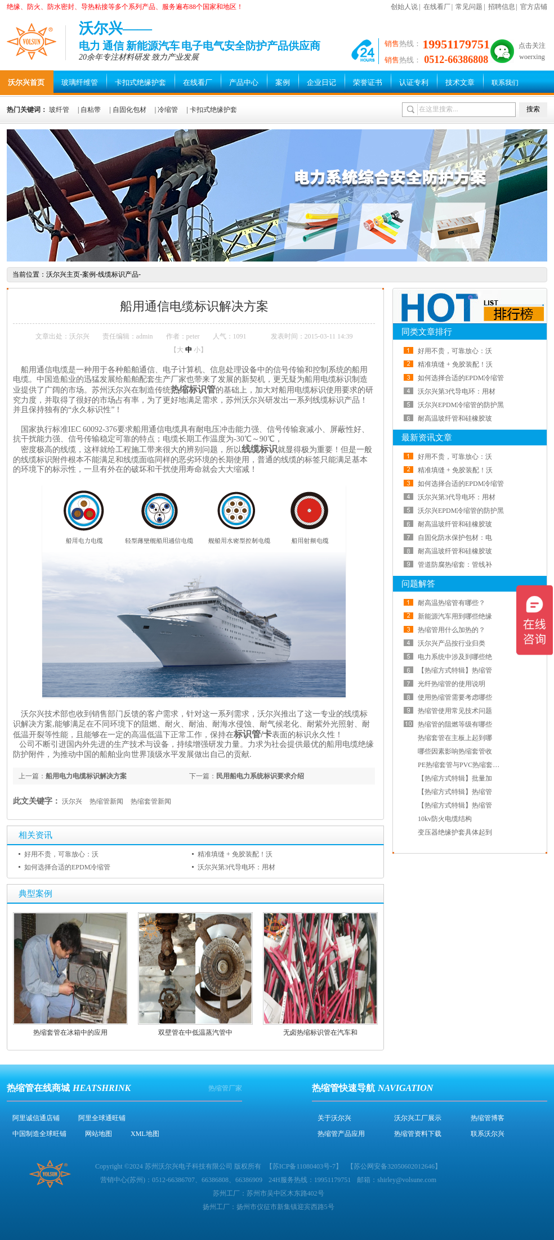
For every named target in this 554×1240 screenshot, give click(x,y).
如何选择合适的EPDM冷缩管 (67, 867)
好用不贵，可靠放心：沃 (61, 854)
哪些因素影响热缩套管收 (455, 751)
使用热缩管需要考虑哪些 (455, 697)
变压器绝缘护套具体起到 (455, 832)
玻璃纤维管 (79, 82)
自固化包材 (129, 110)
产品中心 (243, 82)
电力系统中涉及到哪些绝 (455, 657)
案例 (282, 82)
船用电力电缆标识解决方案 (86, 776)
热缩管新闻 (106, 801)
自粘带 (91, 110)
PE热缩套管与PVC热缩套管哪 (462, 765)
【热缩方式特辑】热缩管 (455, 670)
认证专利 (413, 82)
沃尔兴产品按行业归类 (451, 643)
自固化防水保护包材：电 (455, 538)
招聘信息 (501, 7)
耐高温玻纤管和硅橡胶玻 (455, 418)
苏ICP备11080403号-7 (304, 1166)
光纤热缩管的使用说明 (451, 684)
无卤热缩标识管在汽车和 (320, 1032)
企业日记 (321, 82)
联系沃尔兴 (487, 1134)
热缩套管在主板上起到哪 (455, 738)
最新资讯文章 (426, 437)
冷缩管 (168, 110)
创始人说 (404, 7)
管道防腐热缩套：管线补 (455, 565)
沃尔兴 (72, 801)
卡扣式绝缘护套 (140, 82)
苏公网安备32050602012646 (394, 1166)
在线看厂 (436, 7)
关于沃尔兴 (334, 1118)
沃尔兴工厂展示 (417, 1118)
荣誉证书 (367, 82)
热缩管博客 (487, 1118)
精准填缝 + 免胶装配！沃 (235, 854)
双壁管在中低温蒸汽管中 (195, 1032)
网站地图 (98, 1134)
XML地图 (145, 1134)
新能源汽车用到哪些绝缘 (455, 616)
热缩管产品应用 (341, 1134)
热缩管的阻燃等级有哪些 (455, 724)
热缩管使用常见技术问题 (455, 711)
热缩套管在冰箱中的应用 (70, 1032)
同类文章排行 (426, 331)
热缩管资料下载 (417, 1134)
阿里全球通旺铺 (102, 1118)
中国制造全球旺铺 (39, 1134)
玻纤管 (59, 110)
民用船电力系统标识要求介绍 (260, 776)
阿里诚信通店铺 (36, 1118)
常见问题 (468, 7)
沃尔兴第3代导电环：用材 (236, 867)
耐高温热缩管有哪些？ (451, 603)
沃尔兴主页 (63, 274)
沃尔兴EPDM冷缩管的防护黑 (461, 405)
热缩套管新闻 (151, 801)
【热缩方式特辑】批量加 (455, 778)
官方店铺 (533, 7)
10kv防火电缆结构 (445, 819)
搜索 (533, 109)
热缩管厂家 (225, 1088)
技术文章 (460, 82)
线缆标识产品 (118, 274)
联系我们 (505, 83)
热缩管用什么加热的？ (451, 630)
